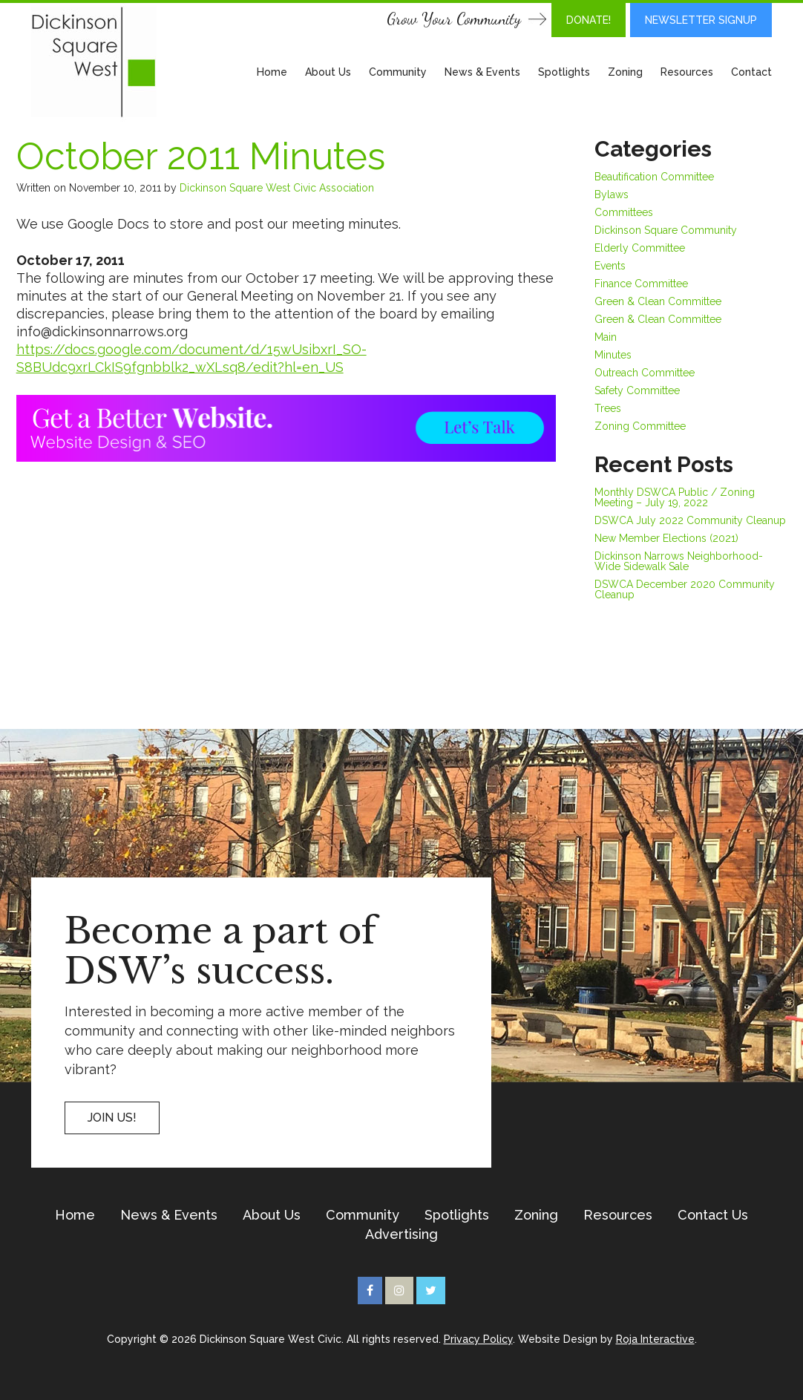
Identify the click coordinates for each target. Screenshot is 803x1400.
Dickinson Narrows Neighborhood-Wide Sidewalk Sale (678, 561)
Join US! (112, 1117)
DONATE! (588, 20)
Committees (623, 212)
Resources (687, 72)
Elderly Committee (639, 248)
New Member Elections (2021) (666, 538)
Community (398, 72)
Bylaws (611, 194)
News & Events (482, 72)
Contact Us (713, 1215)
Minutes (613, 355)
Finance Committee (641, 284)
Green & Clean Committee (657, 301)
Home (272, 72)
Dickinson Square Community (665, 230)
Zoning (625, 72)
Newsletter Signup (701, 20)
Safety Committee (637, 390)
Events (610, 266)
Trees (607, 408)
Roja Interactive (655, 1339)
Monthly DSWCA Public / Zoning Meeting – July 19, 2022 (674, 497)
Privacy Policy (478, 1339)
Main (605, 337)
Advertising (401, 1234)
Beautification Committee (654, 177)
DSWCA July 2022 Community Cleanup (690, 520)
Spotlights (564, 72)
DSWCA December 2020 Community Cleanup (684, 589)
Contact (751, 72)
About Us (328, 72)
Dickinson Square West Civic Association (277, 188)
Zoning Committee (640, 426)
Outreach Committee (644, 373)
